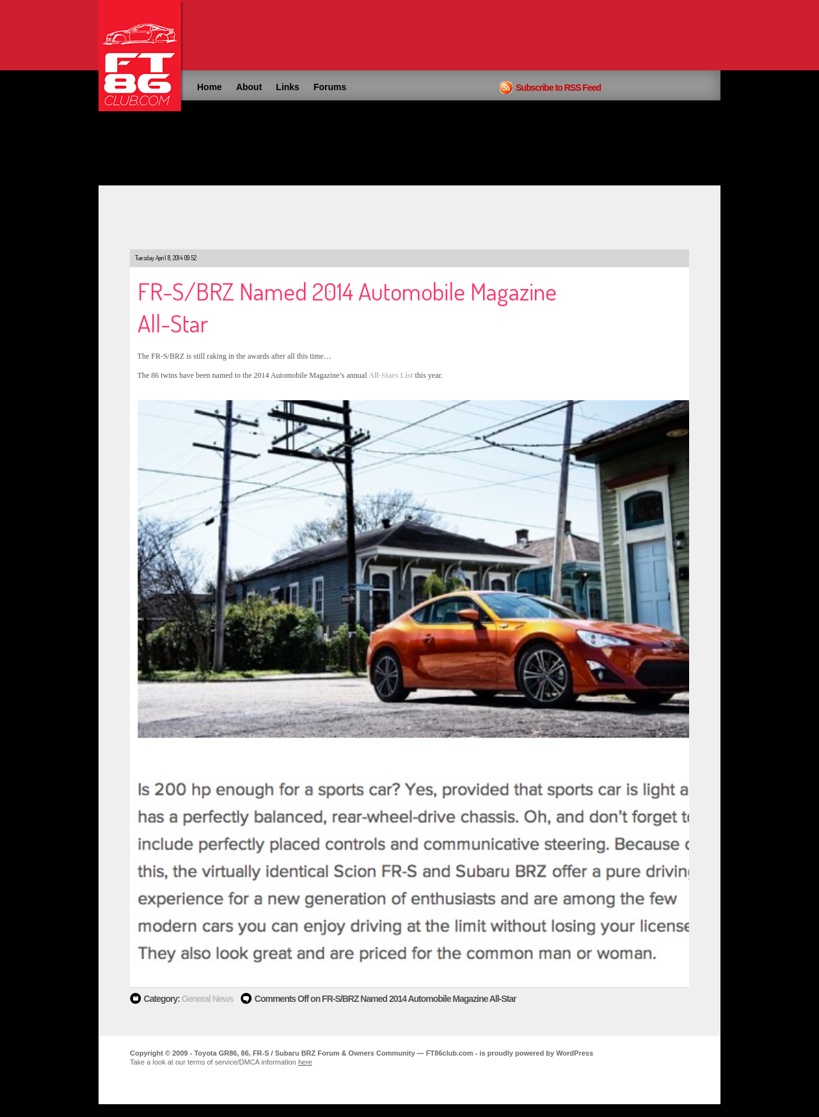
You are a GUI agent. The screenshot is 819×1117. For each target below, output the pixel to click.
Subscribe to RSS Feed (558, 87)
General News (208, 999)
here (305, 1062)
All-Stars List (391, 375)
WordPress (574, 1053)
